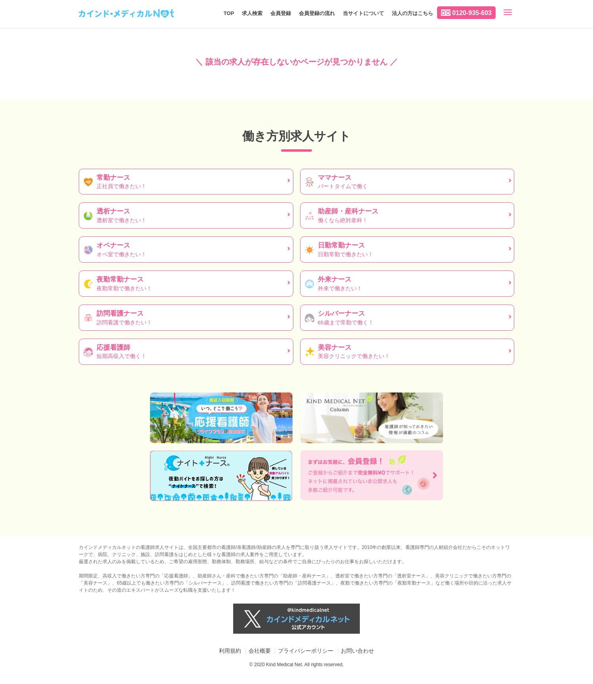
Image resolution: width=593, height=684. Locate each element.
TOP (229, 13)
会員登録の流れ (317, 13)
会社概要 (260, 651)
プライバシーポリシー (305, 651)
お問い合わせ (357, 651)
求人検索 (252, 13)
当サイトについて (363, 13)
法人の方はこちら (412, 13)
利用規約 (230, 651)
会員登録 (280, 13)
